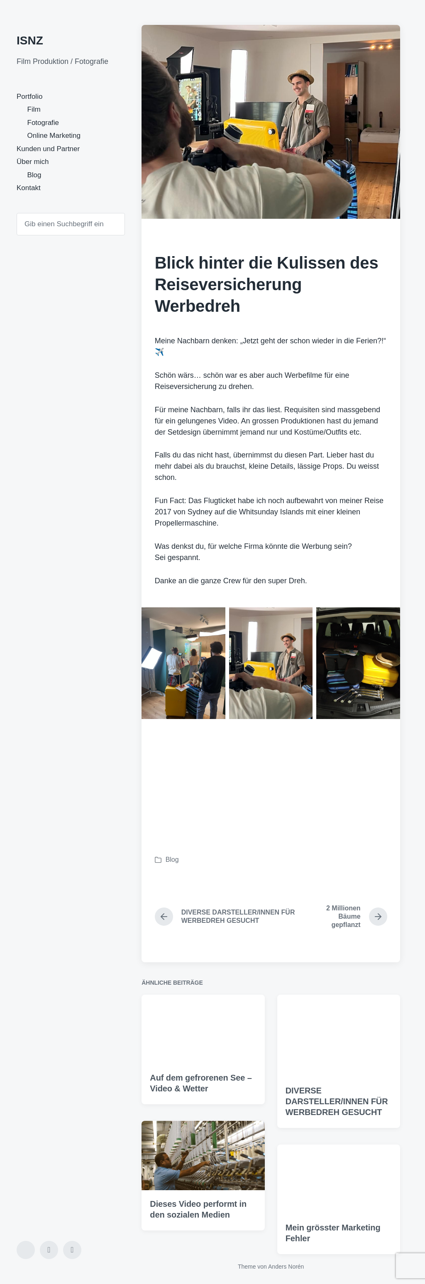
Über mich (33, 162)
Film (34, 109)
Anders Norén (286, 1266)
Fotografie (43, 123)
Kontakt (29, 188)
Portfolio (29, 96)
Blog (34, 175)
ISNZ (30, 40)
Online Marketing (54, 135)
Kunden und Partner (48, 149)
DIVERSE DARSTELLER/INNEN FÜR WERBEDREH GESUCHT (337, 1121)
